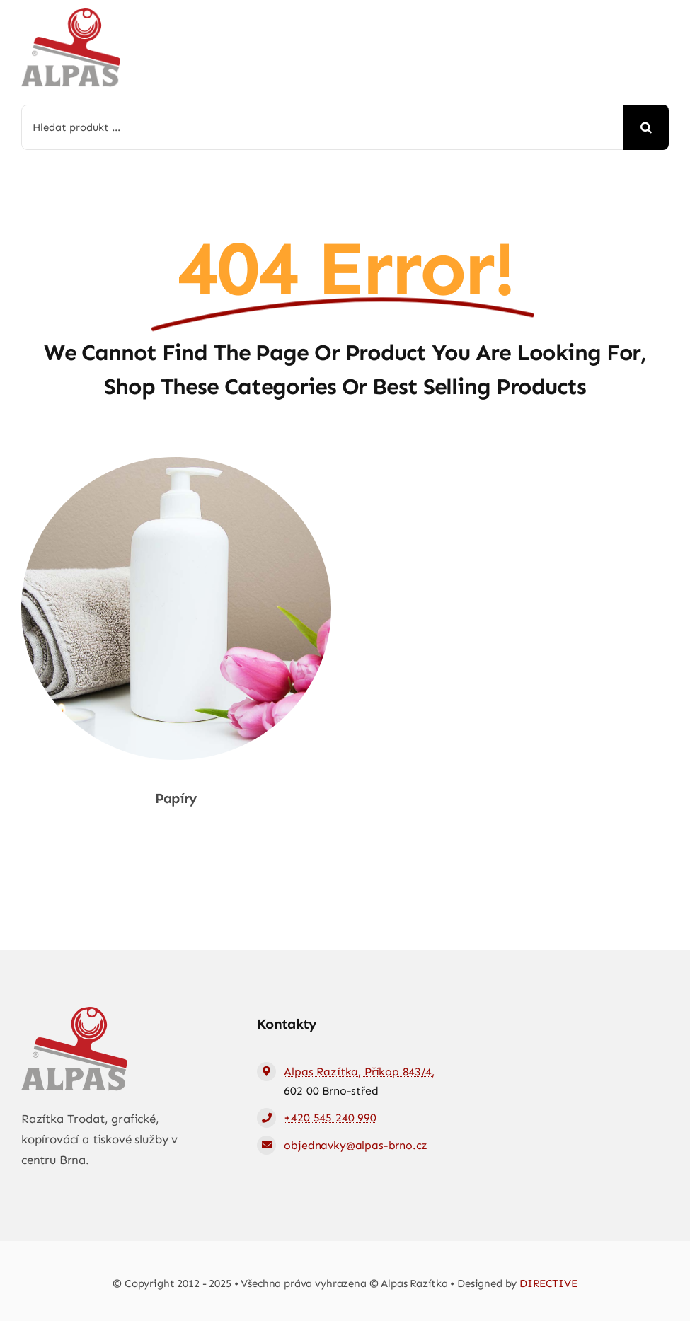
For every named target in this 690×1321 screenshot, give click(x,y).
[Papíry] (176, 467)
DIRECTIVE (548, 1283)
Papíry (176, 798)
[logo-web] (70, 14)
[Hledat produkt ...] (322, 127)
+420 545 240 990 (330, 1117)
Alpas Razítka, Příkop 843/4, (359, 1071)
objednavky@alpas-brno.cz (355, 1145)
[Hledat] (646, 127)
